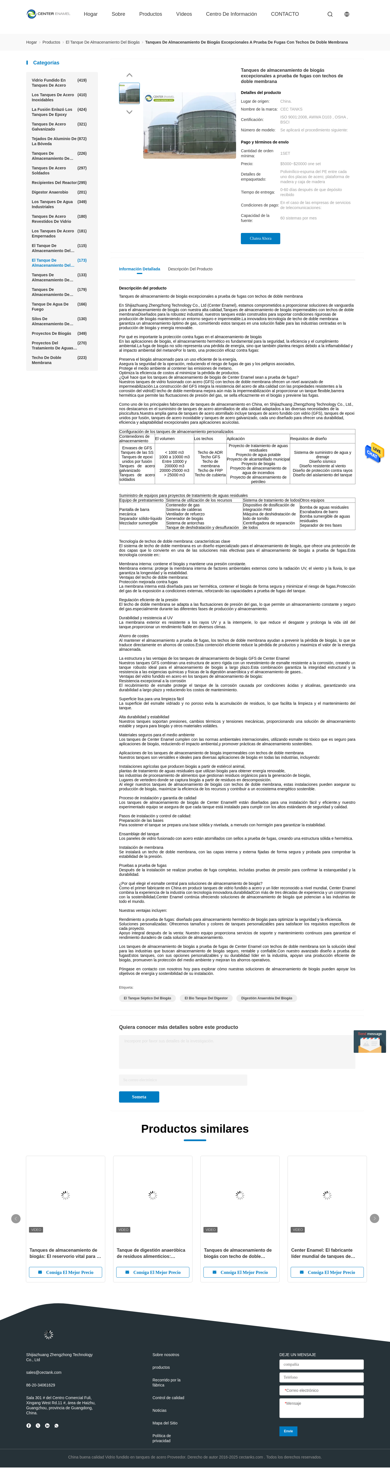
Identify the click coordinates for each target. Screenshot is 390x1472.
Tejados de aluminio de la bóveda (59, 141)
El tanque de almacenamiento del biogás (59, 263)
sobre (118, 14)
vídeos (184, 14)
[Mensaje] (322, 1408)
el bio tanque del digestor (206, 998)
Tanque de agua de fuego (59, 306)
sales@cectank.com (43, 1372)
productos (150, 14)
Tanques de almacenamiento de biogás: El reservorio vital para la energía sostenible (65, 1254)
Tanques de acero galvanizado (59, 126)
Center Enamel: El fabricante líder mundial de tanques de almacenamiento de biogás (322, 1254)
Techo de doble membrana (59, 360)
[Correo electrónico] (322, 1391)
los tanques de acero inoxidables (59, 97)
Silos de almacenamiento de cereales (59, 321)
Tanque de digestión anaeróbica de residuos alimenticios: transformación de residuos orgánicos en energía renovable (151, 1254)
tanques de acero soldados (59, 170)
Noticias (160, 1410)
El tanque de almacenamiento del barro (59, 248)
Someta (139, 1096)
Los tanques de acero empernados (59, 233)
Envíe (288, 1431)
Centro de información (231, 14)
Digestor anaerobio (59, 192)
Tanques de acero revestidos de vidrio (59, 219)
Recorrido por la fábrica (167, 1382)
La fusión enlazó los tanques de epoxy (59, 112)
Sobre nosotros (166, 1354)
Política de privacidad (162, 1438)
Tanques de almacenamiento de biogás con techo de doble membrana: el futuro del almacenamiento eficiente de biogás (238, 1254)
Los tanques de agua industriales (59, 204)
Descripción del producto (190, 269)
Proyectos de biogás (59, 333)
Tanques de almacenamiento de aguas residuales (59, 156)
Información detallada (139, 269)
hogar (91, 14)
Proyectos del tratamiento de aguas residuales (59, 345)
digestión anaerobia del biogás (266, 998)
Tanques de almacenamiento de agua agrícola (59, 292)
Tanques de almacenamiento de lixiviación (59, 277)
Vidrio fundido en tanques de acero (59, 82)
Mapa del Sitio (165, 1423)
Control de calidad (168, 1397)
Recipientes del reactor (59, 182)
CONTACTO (285, 14)
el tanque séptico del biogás (147, 998)
